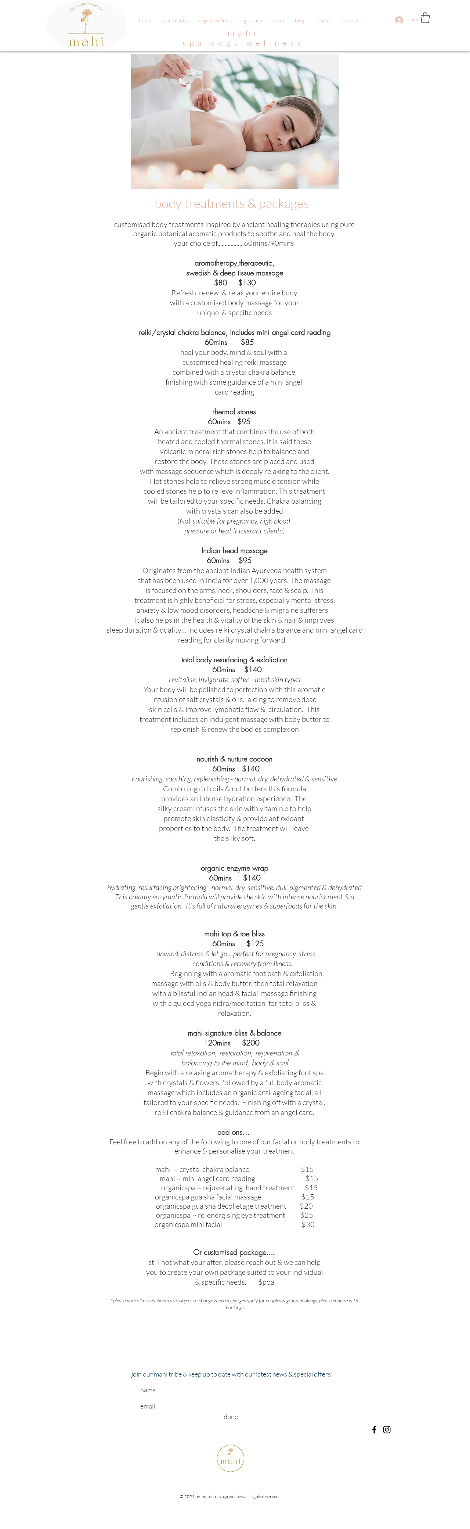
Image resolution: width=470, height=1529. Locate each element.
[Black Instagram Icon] (387, 1430)
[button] (425, 17)
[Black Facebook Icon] (374, 1430)
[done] (230, 1417)
